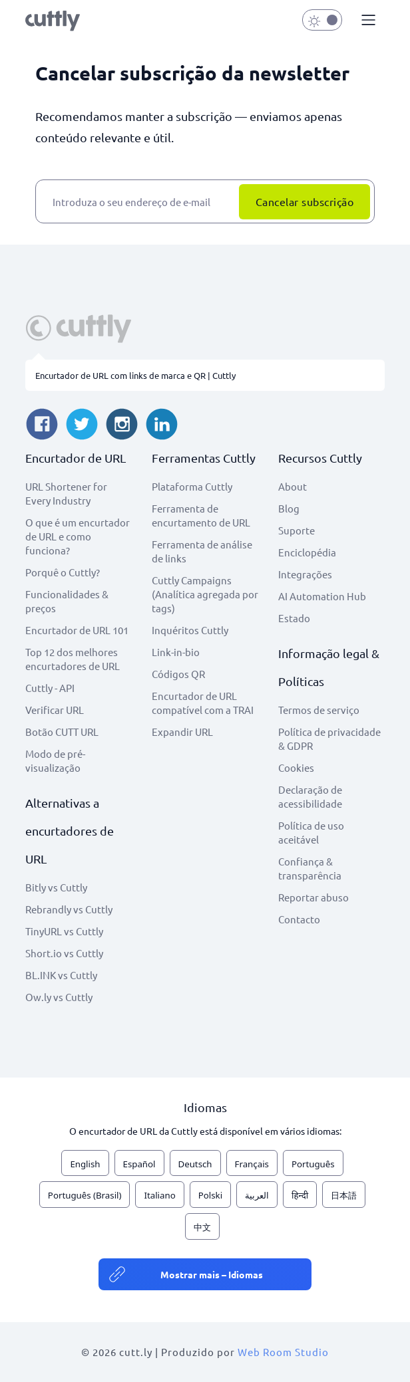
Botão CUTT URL (62, 731)
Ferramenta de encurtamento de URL (201, 515)
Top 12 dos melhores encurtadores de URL (72, 658)
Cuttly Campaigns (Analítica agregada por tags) (205, 594)
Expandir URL (182, 731)
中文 (202, 1227)
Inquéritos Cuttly (190, 630)
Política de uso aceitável (311, 832)
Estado (294, 618)
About (292, 486)
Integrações (305, 574)
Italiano (159, 1195)
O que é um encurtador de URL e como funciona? (77, 536)
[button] (367, 21)
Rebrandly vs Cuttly (68, 909)
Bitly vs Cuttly (56, 887)
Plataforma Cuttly (192, 486)
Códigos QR (178, 673)
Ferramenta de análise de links (202, 551)
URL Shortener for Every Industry (66, 493)
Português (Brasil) (85, 1195)
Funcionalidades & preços (66, 601)
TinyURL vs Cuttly (64, 931)
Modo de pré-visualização (55, 760)
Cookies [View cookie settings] (296, 767)
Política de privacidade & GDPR (329, 738)
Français (252, 1164)
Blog (289, 508)
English (85, 1164)
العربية (257, 1195)
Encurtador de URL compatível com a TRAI (203, 702)
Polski (210, 1195)
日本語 (344, 1195)
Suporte (296, 530)
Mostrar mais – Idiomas (211, 1274)
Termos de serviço (318, 709)
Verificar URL (54, 709)
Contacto (299, 919)
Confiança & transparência (309, 868)
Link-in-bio (176, 651)
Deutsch (195, 1164)
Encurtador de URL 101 (76, 630)
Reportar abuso (313, 897)
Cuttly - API (50, 687)
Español (139, 1164)
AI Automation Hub (322, 596)
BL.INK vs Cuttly (61, 975)
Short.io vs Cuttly (64, 953)
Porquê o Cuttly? (62, 572)
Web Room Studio (283, 1351)
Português (313, 1164)
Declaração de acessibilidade (310, 796)
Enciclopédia (307, 552)
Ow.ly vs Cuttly (59, 996)
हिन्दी (300, 1195)
